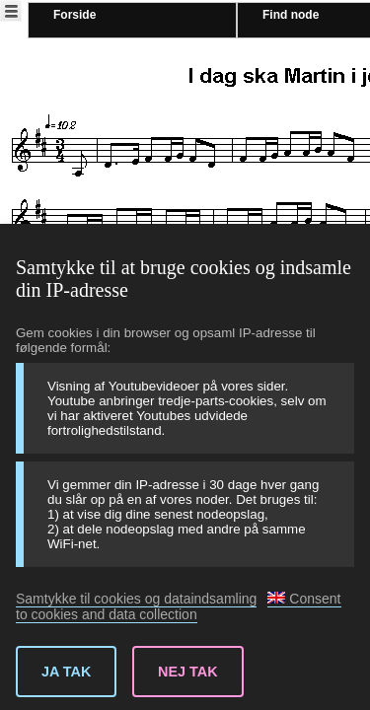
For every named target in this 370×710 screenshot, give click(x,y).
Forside (74, 15)
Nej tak (188, 671)
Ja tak (66, 671)
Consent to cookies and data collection (178, 606)
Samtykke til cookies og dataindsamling (136, 598)
